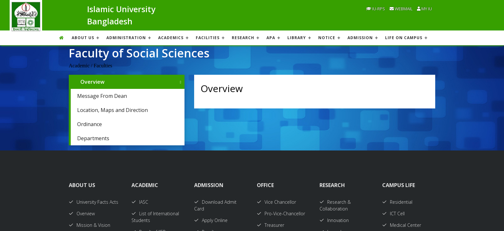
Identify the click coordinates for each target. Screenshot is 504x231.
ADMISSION (360, 37)
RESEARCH (243, 37)
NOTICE (326, 37)
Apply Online (211, 220)
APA (270, 37)
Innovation (334, 220)
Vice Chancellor (276, 202)
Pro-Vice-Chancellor (281, 213)
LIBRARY (296, 37)
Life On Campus (403, 37)
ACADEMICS (171, 37)
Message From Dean (102, 95)
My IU (424, 9)
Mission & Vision (89, 225)
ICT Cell (393, 213)
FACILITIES (208, 37)
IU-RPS (375, 9)
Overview (92, 81)
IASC (139, 202)
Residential (397, 202)
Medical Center (401, 225)
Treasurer (270, 225)
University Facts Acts (93, 202)
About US (83, 37)
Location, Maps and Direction (112, 110)
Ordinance (89, 124)
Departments (93, 138)
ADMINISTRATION (126, 37)
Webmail (401, 9)
